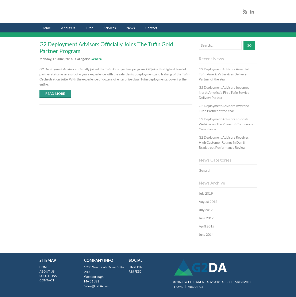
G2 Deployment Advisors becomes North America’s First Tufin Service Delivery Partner (224, 92)
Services (110, 28)
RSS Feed (135, 271)
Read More (55, 93)
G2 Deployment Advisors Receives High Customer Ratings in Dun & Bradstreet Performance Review (224, 142)
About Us (68, 28)
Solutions (48, 276)
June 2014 (206, 234)
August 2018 (208, 201)
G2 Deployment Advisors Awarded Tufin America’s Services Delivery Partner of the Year (224, 74)
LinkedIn (135, 267)
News (130, 28)
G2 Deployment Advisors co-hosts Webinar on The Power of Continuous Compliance (226, 124)
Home (46, 28)
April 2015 (206, 226)
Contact (151, 28)
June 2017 (206, 218)
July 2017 (206, 210)
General (97, 59)
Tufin (89, 28)
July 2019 (206, 193)
